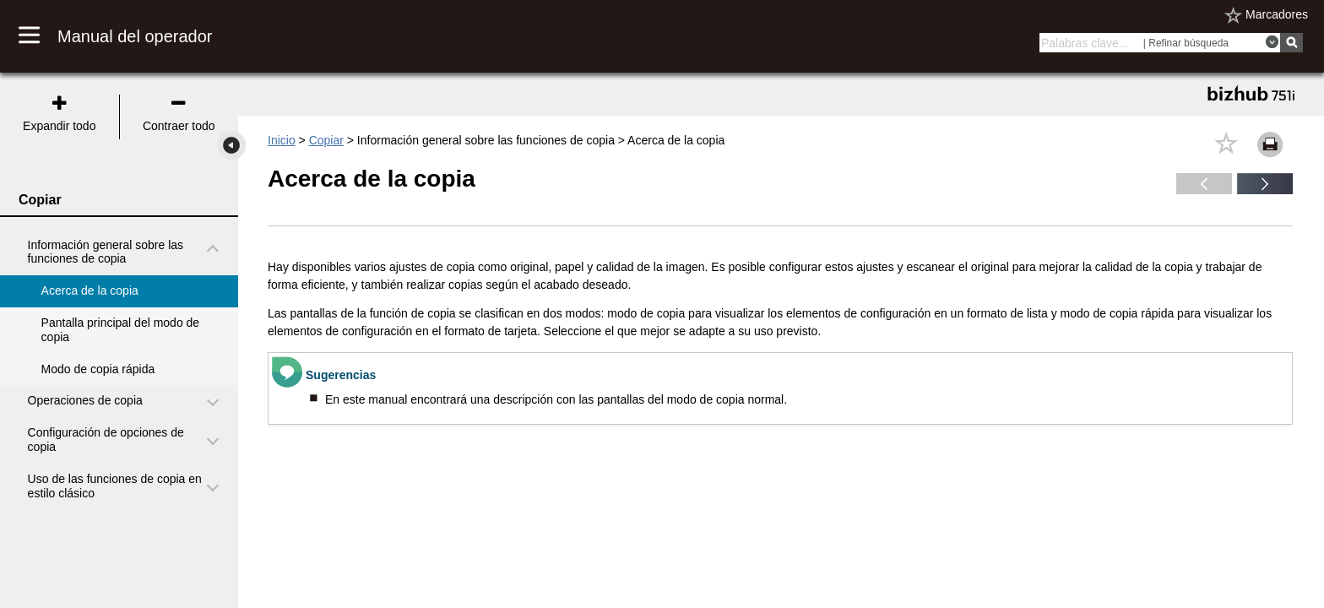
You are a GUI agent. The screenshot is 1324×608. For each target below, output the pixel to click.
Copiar (326, 140)
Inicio (282, 140)
